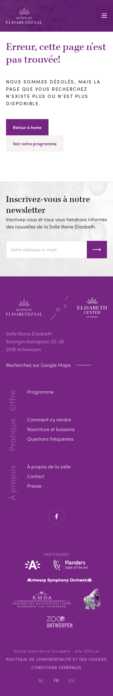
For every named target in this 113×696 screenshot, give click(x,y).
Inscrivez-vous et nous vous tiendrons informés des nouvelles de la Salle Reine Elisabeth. (56, 223)
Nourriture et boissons (51, 429)
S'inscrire (97, 249)
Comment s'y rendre (49, 419)
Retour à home (27, 127)
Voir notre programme (35, 143)
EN (71, 680)
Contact (35, 476)
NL (42, 680)
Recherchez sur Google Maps (39, 365)
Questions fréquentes (50, 438)
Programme (40, 391)
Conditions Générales (56, 667)
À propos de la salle (49, 466)
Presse (34, 485)
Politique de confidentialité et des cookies (56, 659)
